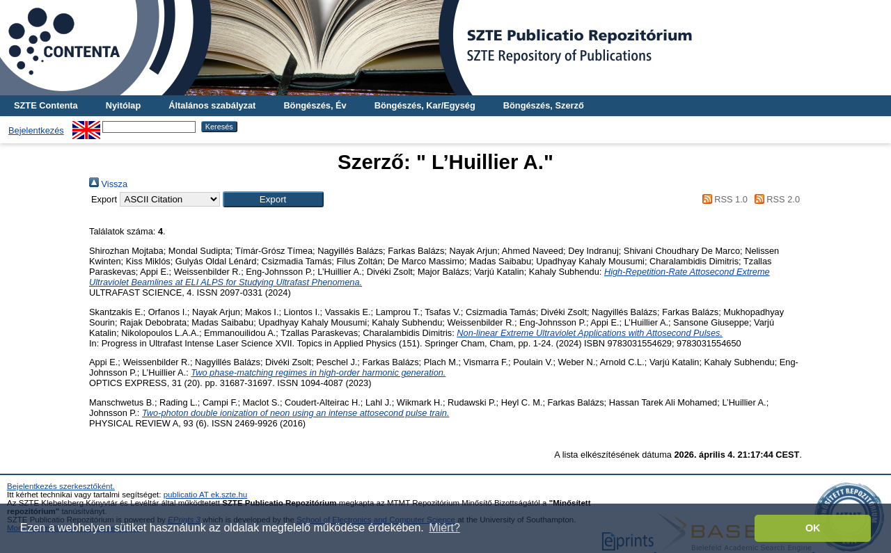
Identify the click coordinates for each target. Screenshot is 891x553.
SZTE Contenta (46, 105)
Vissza (108, 184)
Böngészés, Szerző (543, 105)
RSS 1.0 (722, 199)
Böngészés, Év (314, 105)
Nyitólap (123, 105)
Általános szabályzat (211, 105)
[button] (273, 199)
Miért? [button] (444, 528)
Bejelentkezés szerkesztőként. (61, 486)
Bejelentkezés (36, 130)
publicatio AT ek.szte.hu (206, 494)
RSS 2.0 (775, 199)
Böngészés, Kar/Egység (424, 105)
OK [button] (813, 528)
